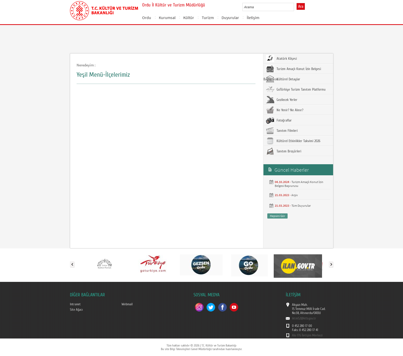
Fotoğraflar (279, 120)
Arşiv (294, 195)
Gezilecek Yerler (281, 99)
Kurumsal (167, 17)
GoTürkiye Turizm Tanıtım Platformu (296, 89)
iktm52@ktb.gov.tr (304, 318)
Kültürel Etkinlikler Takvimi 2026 (293, 140)
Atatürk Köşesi (281, 58)
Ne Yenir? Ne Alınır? (284, 110)
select (295, 7)
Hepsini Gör (277, 216)
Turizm (208, 17)
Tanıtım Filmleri (282, 130)
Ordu (146, 17)
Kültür (188, 17)
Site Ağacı (76, 310)
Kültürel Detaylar (283, 79)
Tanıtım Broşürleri (283, 151)
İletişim (253, 17)
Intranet (75, 304)
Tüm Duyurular (301, 205)
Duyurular (230, 17)
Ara (300, 6)
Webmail (127, 304)
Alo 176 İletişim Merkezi (307, 335)
